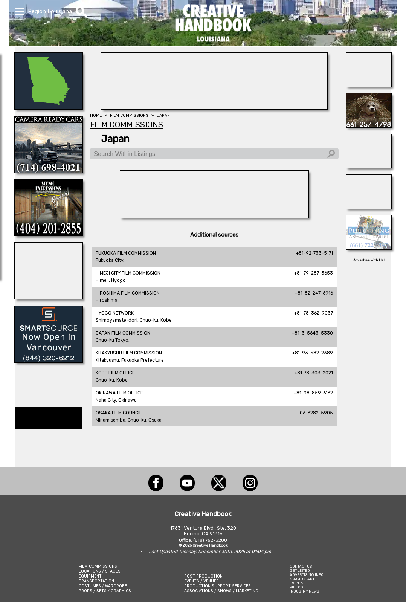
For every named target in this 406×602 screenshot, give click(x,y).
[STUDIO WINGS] (48, 297)
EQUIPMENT (90, 576)
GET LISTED (300, 570)
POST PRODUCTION (203, 576)
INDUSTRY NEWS (304, 591)
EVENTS (296, 583)
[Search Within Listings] (214, 153)
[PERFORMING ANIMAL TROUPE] (368, 247)
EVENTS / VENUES (201, 581)
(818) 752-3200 (210, 540)
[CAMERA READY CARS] (48, 170)
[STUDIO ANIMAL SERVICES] (368, 125)
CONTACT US (301, 566)
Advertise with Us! (369, 260)
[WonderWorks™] (214, 107)
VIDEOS (296, 587)
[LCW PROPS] (48, 107)
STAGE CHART (302, 579)
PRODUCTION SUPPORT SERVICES (217, 586)
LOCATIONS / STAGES (100, 571)
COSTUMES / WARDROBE (103, 586)
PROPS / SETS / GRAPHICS (105, 590)
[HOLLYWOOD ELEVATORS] (368, 84)
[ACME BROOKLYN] (214, 215)
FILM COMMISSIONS (98, 566)
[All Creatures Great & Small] (368, 166)
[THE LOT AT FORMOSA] (368, 206)
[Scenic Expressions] (48, 234)
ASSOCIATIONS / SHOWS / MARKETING (221, 590)
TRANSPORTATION (96, 581)
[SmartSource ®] (48, 360)
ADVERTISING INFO (307, 575)
